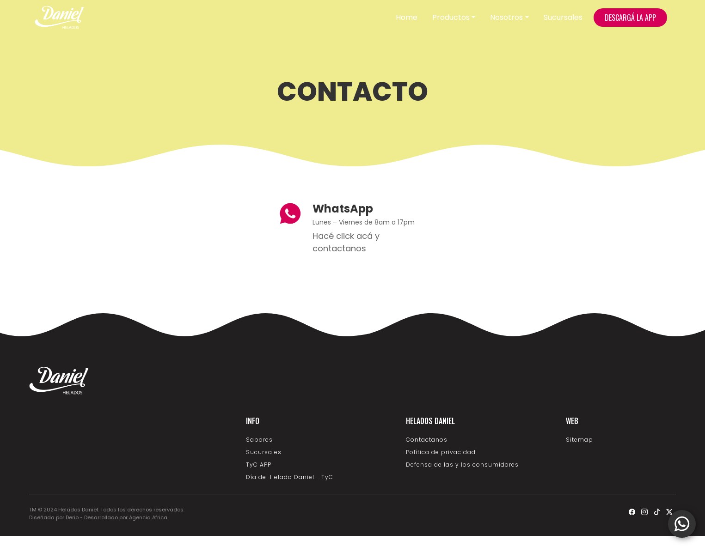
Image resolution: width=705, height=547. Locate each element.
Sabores (259, 440)
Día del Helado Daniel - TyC (289, 477)
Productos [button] (451, 17)
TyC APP (258, 464)
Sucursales (563, 17)
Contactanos (427, 440)
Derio (72, 517)
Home (406, 17)
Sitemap (579, 440)
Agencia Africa (148, 517)
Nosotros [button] (506, 17)
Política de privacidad (441, 452)
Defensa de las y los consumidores (462, 464)
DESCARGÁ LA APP (630, 17)
